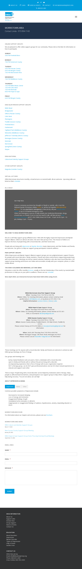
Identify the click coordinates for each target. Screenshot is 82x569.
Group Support (11, 523)
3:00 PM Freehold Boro (12, 55)
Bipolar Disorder (11, 539)
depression (26, 246)
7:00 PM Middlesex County (13, 79)
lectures (30, 270)
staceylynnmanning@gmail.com (53, 326)
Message (9, 468)
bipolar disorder (37, 246)
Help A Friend (10, 543)
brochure (49, 415)
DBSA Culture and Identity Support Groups (18, 425)
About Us (9, 517)
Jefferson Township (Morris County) (16, 135)
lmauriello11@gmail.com (42, 336)
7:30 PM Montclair (11, 89)
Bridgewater (9, 111)
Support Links (10, 519)
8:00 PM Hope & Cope (12, 91)
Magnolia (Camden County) (13, 169)
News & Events (11, 525)
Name (7, 450)
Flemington (8, 119)
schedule (17, 181)
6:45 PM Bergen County (12, 70)
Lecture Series (42, 301)
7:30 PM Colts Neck (11, 87)
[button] (76, 17)
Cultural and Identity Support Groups (17, 159)
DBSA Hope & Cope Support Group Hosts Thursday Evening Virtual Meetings (29, 436)
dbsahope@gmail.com (47, 313)
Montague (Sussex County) (13, 138)
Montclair (8, 141)
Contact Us (10, 527)
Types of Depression (13, 541)
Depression (10, 537)
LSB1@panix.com (34, 299)
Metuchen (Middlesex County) (14, 133)
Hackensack (9, 127)
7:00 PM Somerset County (13, 62)
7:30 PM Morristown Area (13, 72)
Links (55, 301)
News (51, 301)
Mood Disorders (11, 535)
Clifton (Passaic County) (12, 113)
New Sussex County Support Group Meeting (19, 430)
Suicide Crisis (10, 545)
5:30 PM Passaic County (13, 68)
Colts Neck (8, 116)
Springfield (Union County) (13, 146)
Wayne (7, 149)
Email (7, 459)
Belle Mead (8, 108)
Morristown (8, 144)
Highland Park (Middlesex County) (16, 130)
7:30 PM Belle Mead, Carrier (14, 85)
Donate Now (10, 521)
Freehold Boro (9, 124)
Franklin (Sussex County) (13, 122)
